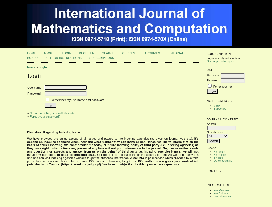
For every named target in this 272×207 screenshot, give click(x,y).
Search (108, 53)
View (217, 105)
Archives (152, 53)
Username (213, 75)
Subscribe (220, 108)
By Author (220, 154)
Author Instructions (64, 58)
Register (86, 53)
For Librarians (222, 196)
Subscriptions (101, 58)
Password (213, 80)
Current (129, 53)
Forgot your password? (45, 116)
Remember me (222, 86)
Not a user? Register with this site (52, 113)
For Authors (221, 193)
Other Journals (223, 160)
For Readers (221, 190)
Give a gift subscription (221, 61)
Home (31, 53)
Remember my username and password (78, 100)
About (49, 53)
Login (66, 53)
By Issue (219, 151)
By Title (218, 157)
